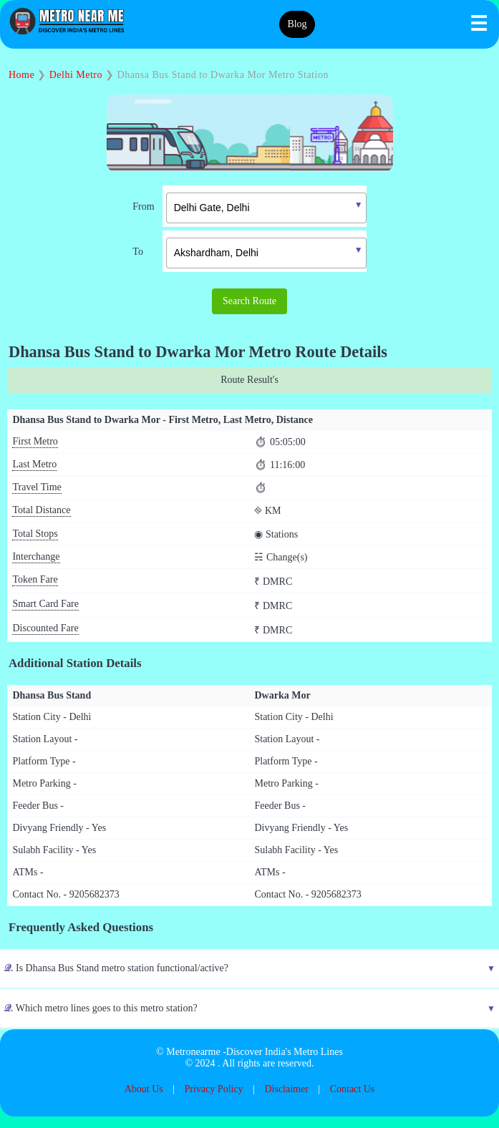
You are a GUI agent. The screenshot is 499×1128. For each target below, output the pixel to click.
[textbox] (266, 208)
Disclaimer (286, 1089)
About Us (144, 1089)
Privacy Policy (214, 1089)
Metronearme (193, 1051)
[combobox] (255, 206)
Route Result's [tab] (249, 379)
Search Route (249, 301)
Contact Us (352, 1089)
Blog (296, 24)
